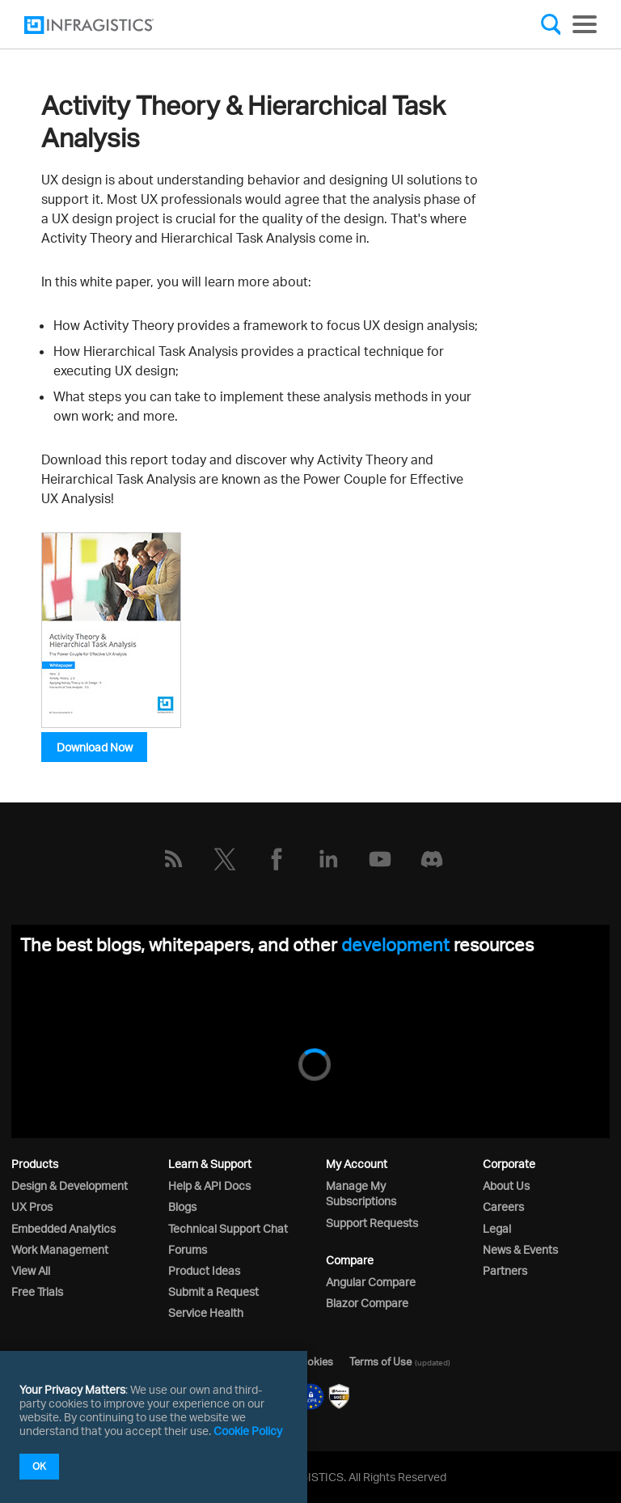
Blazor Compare (367, 1303)
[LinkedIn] (328, 859)
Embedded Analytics (63, 1228)
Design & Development (69, 1185)
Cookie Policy (247, 1430)
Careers (503, 1206)
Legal (497, 1228)
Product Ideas (204, 1270)
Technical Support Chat (228, 1228)
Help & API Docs (209, 1185)
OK (39, 1466)
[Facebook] (276, 859)
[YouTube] (380, 859)
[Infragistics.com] (105, 25)
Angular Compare (371, 1282)
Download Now (95, 747)
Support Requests (372, 1223)
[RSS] (173, 859)
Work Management (59, 1249)
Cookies (313, 1361)
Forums (187, 1249)
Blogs (182, 1206)
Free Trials (37, 1291)
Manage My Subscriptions (361, 1193)
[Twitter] (225, 859)
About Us (506, 1185)
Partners (505, 1270)
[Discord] (432, 859)
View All (30, 1270)
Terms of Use (380, 1361)
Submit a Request (213, 1291)
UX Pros (32, 1206)
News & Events (520, 1249)
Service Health (205, 1312)
